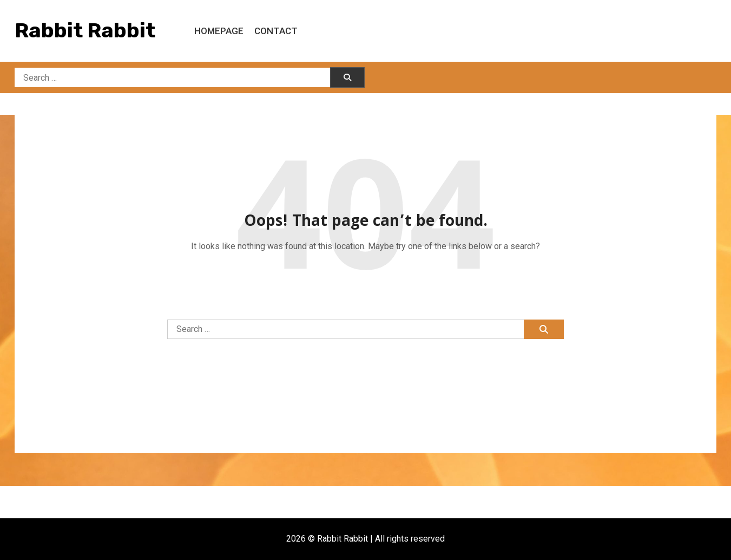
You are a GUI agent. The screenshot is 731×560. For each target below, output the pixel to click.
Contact (276, 30)
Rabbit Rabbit (85, 30)
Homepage (218, 30)
